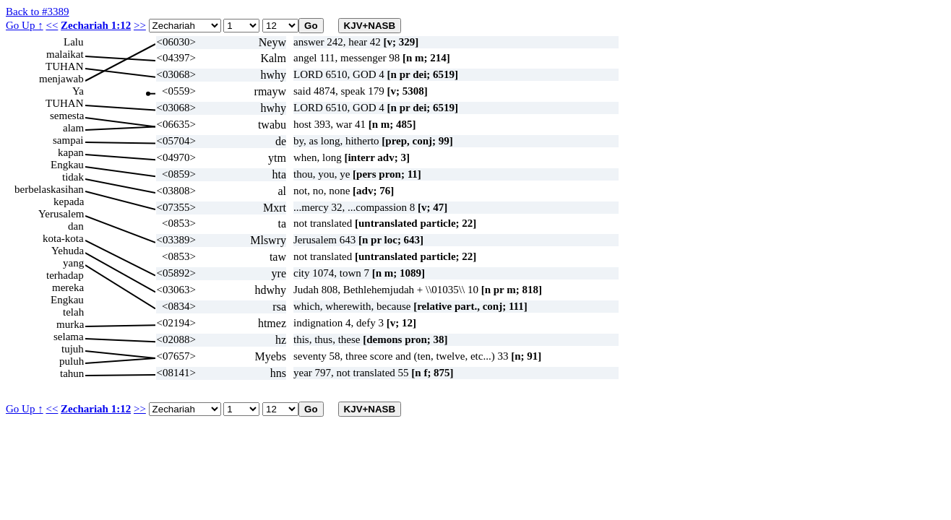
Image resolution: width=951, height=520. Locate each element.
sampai (68, 140)
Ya (78, 91)
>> (140, 25)
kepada (68, 201)
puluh (71, 361)
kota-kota (63, 238)
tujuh (72, 349)
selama (68, 336)
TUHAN (65, 66)
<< (52, 25)
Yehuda (67, 250)
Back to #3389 (37, 11)
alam (73, 128)
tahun (72, 373)
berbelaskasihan (49, 189)
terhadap (65, 275)
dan (76, 226)
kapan (71, 152)
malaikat (65, 54)
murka (70, 324)
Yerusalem (61, 214)
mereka (68, 287)
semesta (67, 115)
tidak (73, 177)
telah (73, 312)
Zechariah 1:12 (96, 25)
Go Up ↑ (24, 25)
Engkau (67, 164)
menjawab (61, 78)
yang (73, 263)
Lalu (74, 42)
